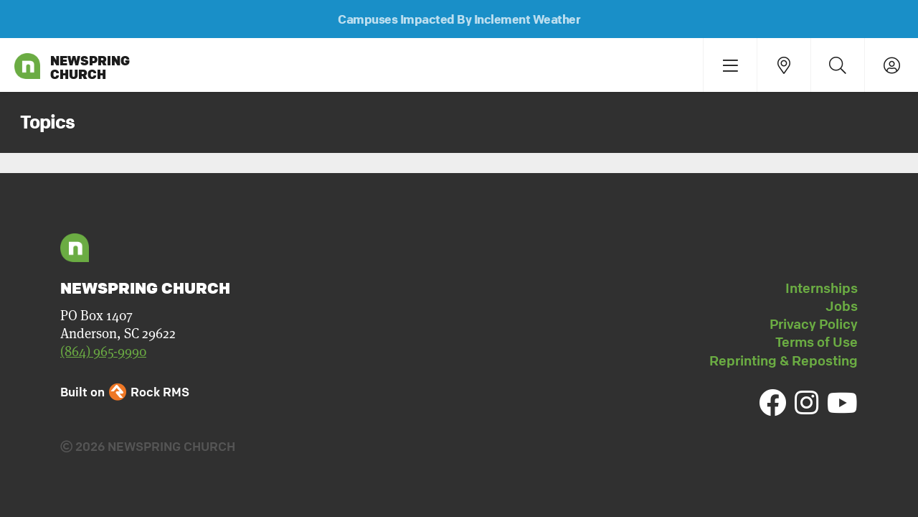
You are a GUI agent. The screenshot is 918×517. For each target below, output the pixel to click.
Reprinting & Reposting (783, 360)
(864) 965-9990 (103, 351)
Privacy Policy (814, 324)
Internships (821, 288)
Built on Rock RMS (124, 391)
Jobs (841, 306)
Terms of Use (816, 342)
